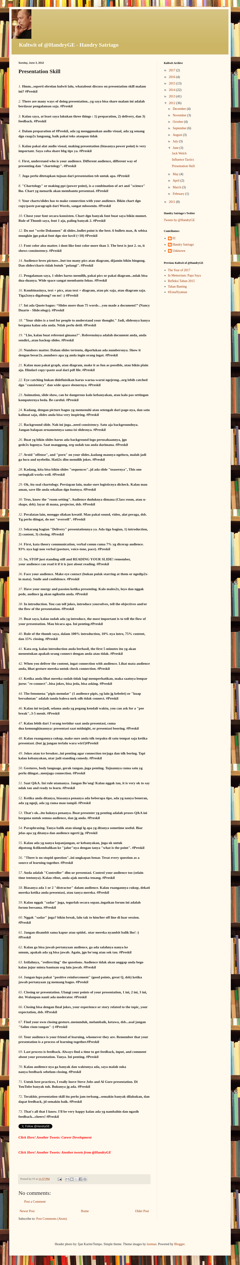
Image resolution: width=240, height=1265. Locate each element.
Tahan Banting (177, 286)
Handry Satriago (183, 244)
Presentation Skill (183, 166)
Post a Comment (35, 1201)
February (179, 193)
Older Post (142, 1211)
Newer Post (27, 1211)
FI (174, 238)
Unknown (179, 250)
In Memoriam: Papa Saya (184, 275)
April (176, 180)
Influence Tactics (183, 159)
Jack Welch (179, 153)
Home (85, 1211)
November (180, 115)
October (178, 121)
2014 (172, 90)
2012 (172, 103)
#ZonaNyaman (177, 292)
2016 (172, 77)
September (180, 128)
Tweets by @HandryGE (179, 220)
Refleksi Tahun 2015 (181, 281)
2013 (172, 96)
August (178, 135)
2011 (172, 202)
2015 (172, 83)
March (177, 187)
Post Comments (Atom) (51, 1218)
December (180, 109)
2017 (172, 70)
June (176, 148)
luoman (151, 1244)
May (176, 174)
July (176, 141)
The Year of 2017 (179, 270)
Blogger (179, 1244)
